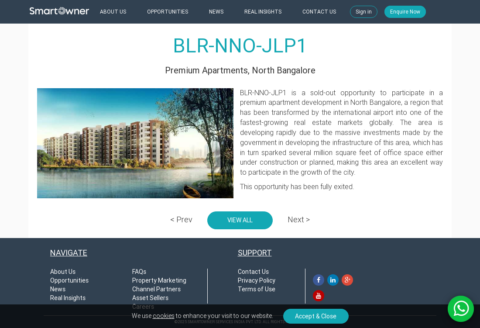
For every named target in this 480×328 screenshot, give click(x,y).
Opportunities (69, 280)
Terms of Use (256, 289)
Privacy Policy (256, 280)
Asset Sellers (150, 297)
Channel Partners (156, 289)
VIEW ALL (240, 220)
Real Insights (68, 297)
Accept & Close (315, 316)
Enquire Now (405, 12)
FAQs (139, 271)
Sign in (364, 12)
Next (299, 219)
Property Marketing (159, 280)
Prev (181, 219)
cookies (164, 315)
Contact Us (253, 271)
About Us (62, 271)
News (57, 289)
